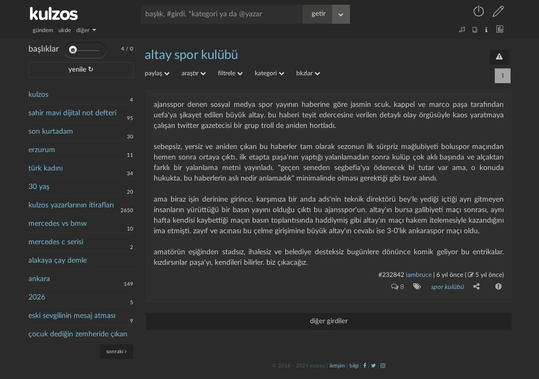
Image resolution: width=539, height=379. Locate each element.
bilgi (354, 365)
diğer (86, 30)
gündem (43, 30)
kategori (269, 73)
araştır (194, 73)
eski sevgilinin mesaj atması (71, 316)
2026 (36, 297)
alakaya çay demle (57, 260)
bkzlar (308, 73)
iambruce (419, 275)
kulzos (38, 94)
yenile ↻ (81, 69)
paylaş (157, 73)
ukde (64, 30)
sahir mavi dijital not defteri (72, 113)
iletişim (337, 365)
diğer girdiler (329, 321)
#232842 (391, 275)
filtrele (230, 73)
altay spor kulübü (191, 55)
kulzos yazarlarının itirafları (71, 205)
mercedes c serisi (55, 242)
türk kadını (45, 168)
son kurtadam (50, 131)
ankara (39, 279)
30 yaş (38, 187)
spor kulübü (447, 287)
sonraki (116, 351)
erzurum (41, 150)
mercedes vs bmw (57, 223)
